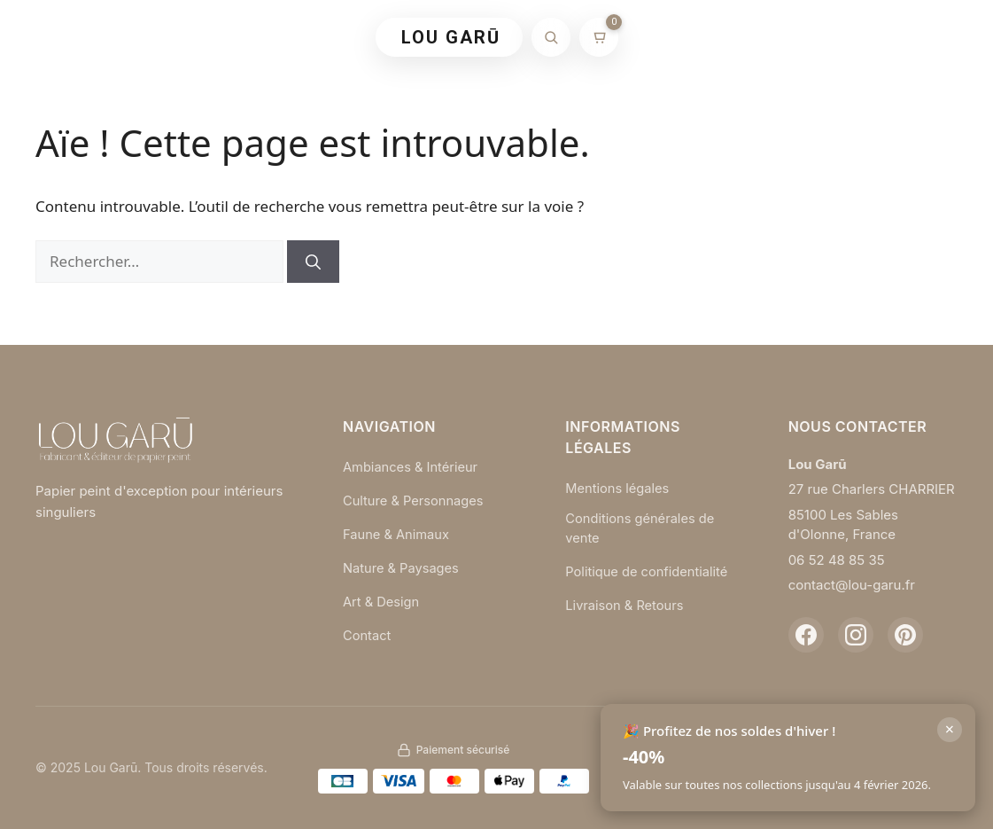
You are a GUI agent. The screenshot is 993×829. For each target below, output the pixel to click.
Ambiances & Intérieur (412, 466)
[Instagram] (855, 635)
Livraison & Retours (626, 605)
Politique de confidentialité (648, 571)
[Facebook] (806, 635)
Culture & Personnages (415, 499)
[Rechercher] (550, 37)
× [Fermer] (949, 728)
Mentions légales (618, 488)
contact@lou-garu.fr (851, 584)
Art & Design (382, 599)
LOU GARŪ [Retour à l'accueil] (450, 37)
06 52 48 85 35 (836, 559)
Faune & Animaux (397, 533)
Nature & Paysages (402, 566)
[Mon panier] (598, 37)
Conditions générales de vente (641, 528)
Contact (367, 632)
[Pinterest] (905, 635)
